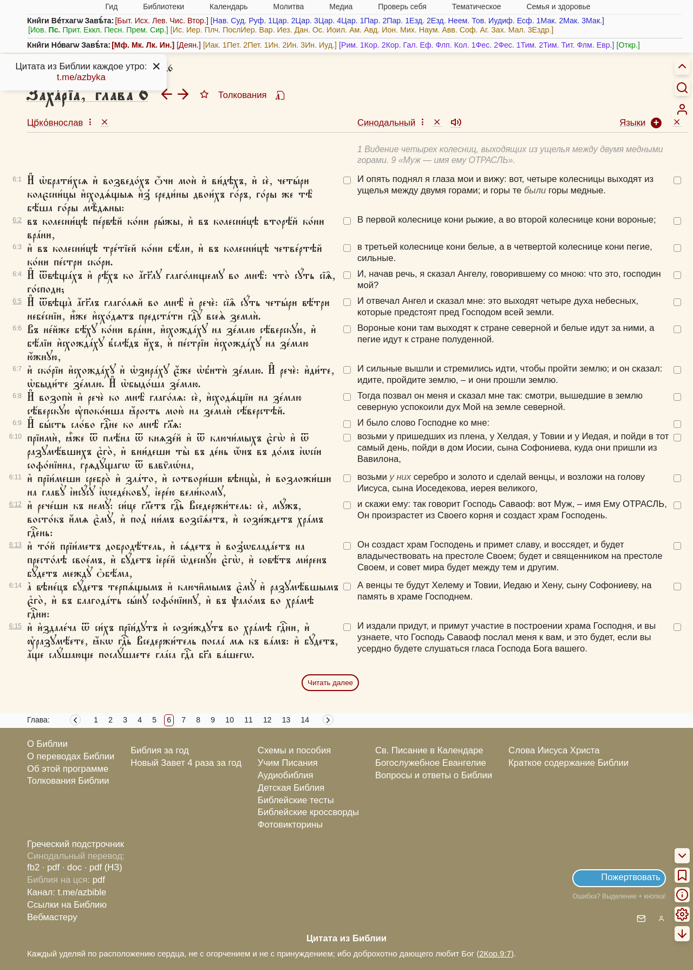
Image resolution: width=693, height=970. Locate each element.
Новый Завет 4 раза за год (185, 763)
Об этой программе (67, 769)
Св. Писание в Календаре (429, 750)
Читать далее (330, 683)
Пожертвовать (631, 877)
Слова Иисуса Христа (553, 750)
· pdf (51, 867)
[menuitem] (682, 109)
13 (286, 719)
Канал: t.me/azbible (66, 892)
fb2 (33, 867)
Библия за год (159, 750)
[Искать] (682, 87)
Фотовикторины (290, 824)
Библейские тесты (296, 800)
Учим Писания (288, 763)
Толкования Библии (68, 781)
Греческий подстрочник (75, 844)
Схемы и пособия (294, 750)
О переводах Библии (70, 756)
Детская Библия (291, 788)
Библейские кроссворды (308, 812)
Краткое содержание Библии (568, 763)
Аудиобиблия (285, 775)
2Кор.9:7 (495, 953)
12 (267, 719)
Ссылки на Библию (67, 905)
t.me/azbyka (81, 77)
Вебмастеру (52, 917)
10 (229, 719)
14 (305, 719)
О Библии (47, 744)
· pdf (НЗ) (103, 867)
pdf (99, 880)
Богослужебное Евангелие (430, 763)
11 (248, 719)
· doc (72, 867)
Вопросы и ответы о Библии (433, 775)
